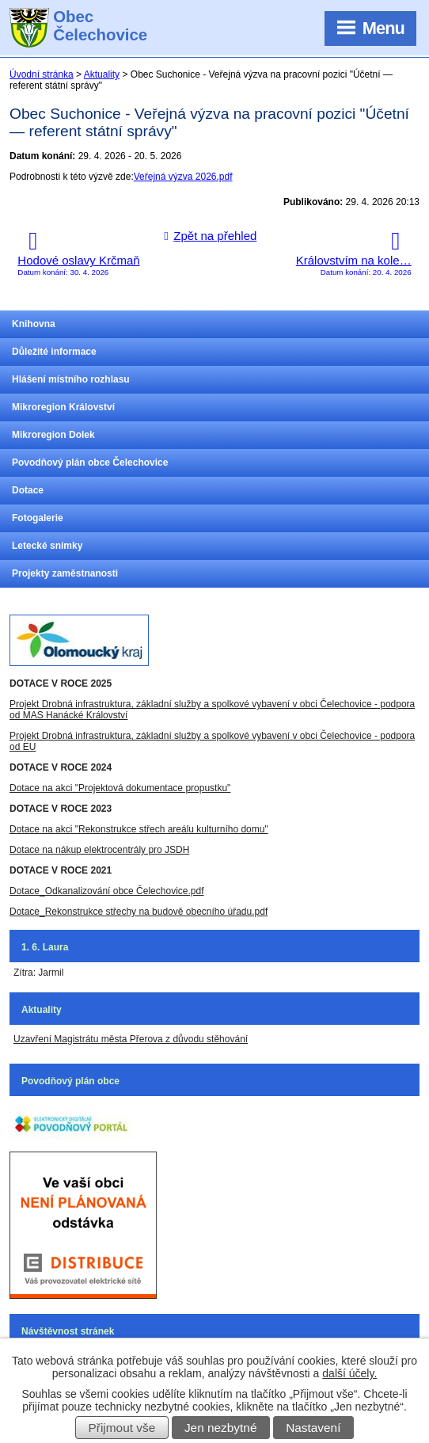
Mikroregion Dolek (53, 434)
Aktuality (102, 74)
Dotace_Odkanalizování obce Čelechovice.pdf (106, 891)
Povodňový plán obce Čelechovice (90, 462)
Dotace (28, 490)
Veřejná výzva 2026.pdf (183, 176)
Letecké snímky (47, 545)
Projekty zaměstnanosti (65, 573)
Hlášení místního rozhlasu (71, 379)
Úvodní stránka (41, 74)
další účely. (349, 1373)
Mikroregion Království (63, 407)
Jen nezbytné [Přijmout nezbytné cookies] (220, 1427)
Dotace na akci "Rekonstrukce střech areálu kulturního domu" (138, 829)
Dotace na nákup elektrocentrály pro (85, 849)
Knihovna (33, 323)
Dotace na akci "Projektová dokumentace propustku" (119, 788)
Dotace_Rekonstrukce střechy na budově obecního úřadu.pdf (138, 911)
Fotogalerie (37, 518)
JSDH (176, 849)
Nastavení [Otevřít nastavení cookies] (313, 1427)
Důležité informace (54, 351)
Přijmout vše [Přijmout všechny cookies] (122, 1427)
